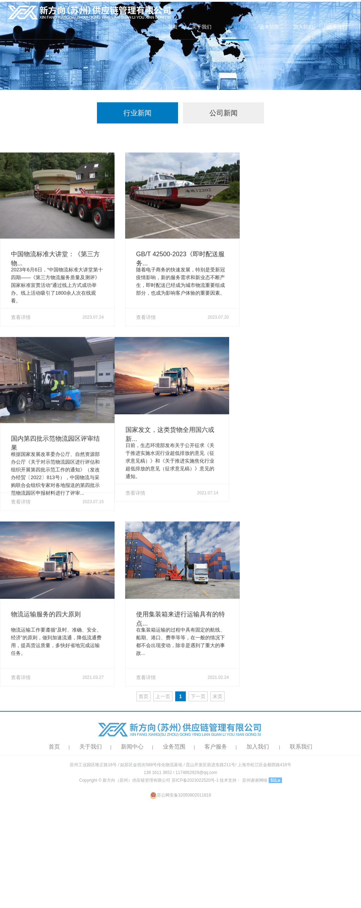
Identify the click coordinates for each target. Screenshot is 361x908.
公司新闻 (223, 113)
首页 (173, 27)
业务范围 (269, 27)
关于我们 (202, 27)
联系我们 (337, 27)
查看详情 (57, 339)
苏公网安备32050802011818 (180, 795)
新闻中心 (235, 27)
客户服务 (215, 747)
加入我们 (303, 27)
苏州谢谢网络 (255, 780)
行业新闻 (137, 113)
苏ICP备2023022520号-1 (195, 780)
